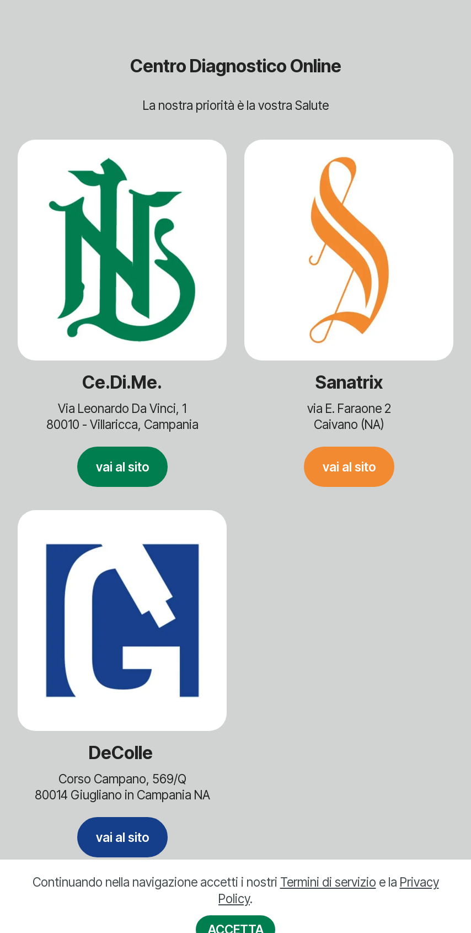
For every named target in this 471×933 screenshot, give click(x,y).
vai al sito (122, 466)
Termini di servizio (328, 895)
